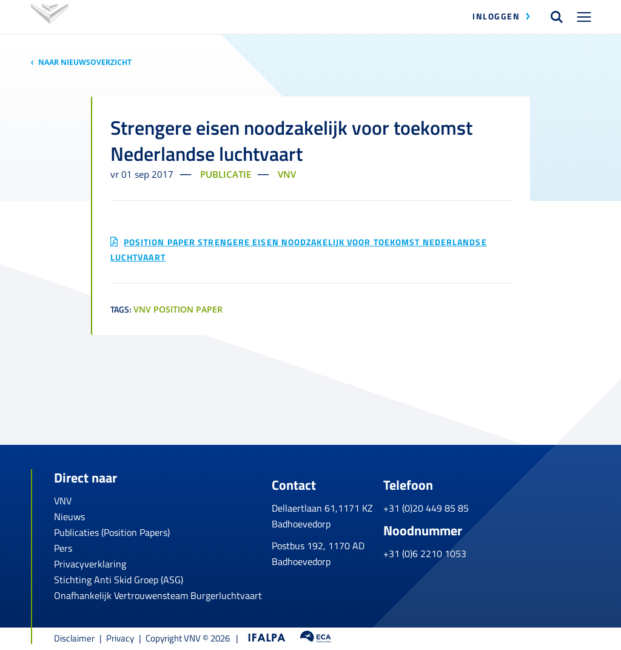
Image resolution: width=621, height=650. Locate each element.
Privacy (120, 638)
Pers (63, 548)
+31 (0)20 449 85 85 (497, 500)
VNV (63, 500)
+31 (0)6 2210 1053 (495, 547)
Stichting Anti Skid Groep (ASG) (118, 579)
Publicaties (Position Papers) (112, 532)
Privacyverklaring (90, 564)
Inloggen (496, 16)
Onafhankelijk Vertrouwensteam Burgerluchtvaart (158, 595)
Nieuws (69, 516)
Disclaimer (74, 638)
